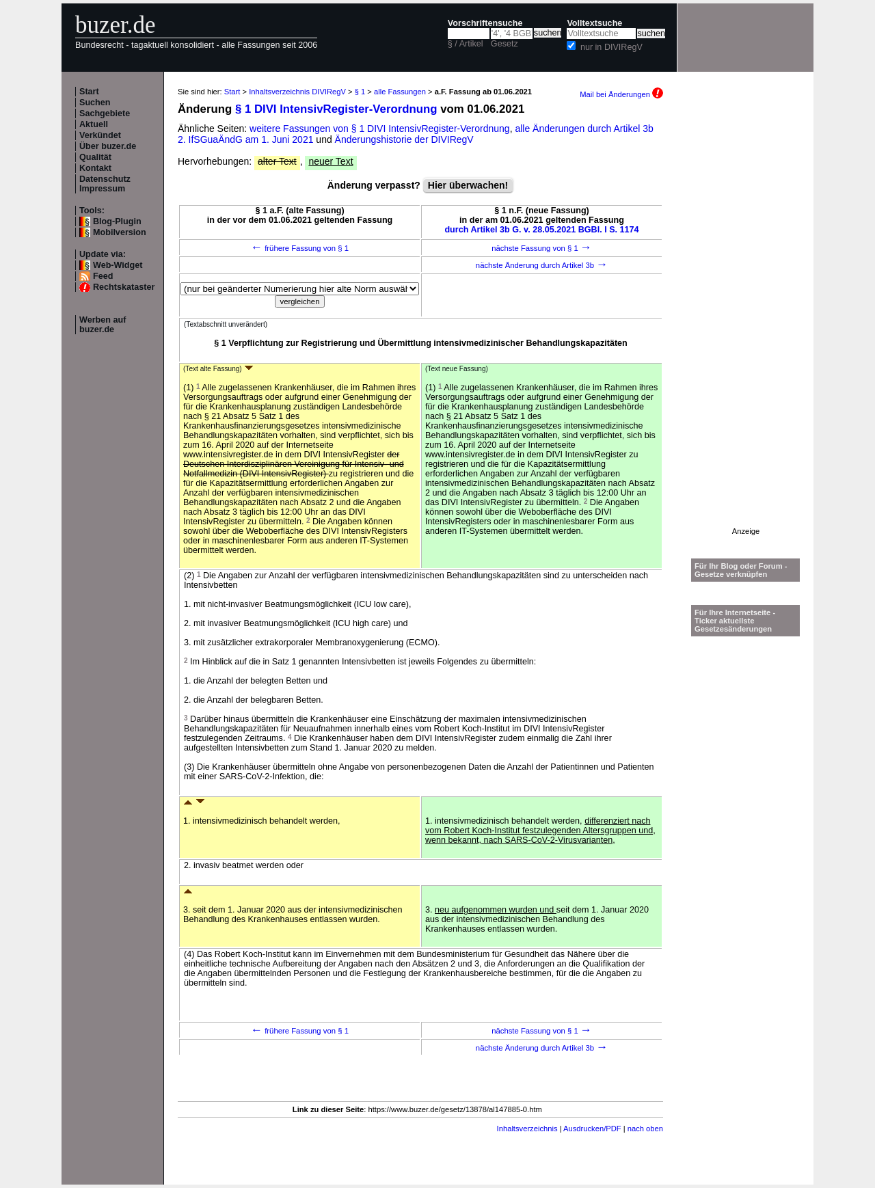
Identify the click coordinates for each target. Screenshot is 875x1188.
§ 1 (360, 91)
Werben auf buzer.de (102, 324)
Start (89, 91)
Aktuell (93, 124)
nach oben (645, 1128)
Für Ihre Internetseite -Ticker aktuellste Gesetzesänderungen (735, 620)
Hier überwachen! (468, 185)
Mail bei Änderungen (621, 94)
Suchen (95, 102)
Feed (103, 276)
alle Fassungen (400, 91)
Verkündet (100, 135)
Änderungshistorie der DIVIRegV (404, 139)
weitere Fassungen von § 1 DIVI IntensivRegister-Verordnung (380, 128)
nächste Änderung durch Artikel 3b (542, 265)
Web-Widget (117, 265)
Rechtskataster (123, 287)
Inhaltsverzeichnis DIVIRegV (297, 91)
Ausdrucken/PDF (592, 1128)
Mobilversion (119, 232)
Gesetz (504, 44)
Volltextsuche (594, 23)
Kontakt (95, 168)
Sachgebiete (104, 113)
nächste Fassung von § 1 (542, 248)
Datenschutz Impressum (105, 183)
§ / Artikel (465, 44)
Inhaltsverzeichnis (527, 1128)
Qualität (95, 157)
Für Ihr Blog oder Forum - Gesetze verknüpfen (741, 570)
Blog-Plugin (117, 221)
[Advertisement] (745, 322)
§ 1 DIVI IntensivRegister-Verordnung (336, 109)
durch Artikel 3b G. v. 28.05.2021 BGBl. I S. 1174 (541, 229)
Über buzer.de (107, 146)
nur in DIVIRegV (611, 47)
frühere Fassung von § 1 (300, 248)
